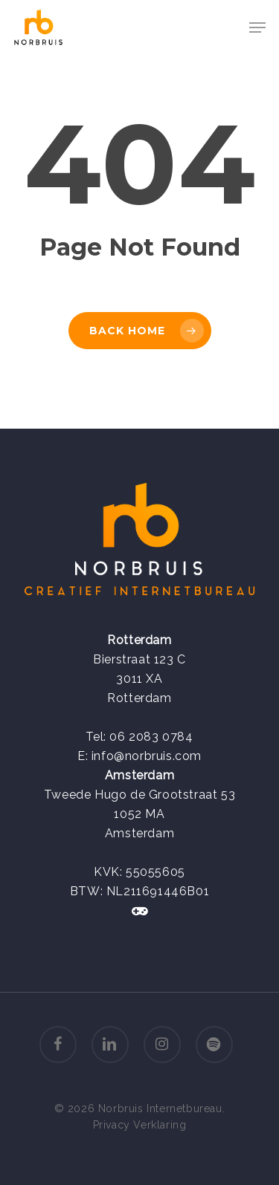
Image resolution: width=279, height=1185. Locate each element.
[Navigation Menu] (257, 27)
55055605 (155, 872)
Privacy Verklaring (140, 1125)
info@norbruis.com (147, 756)
